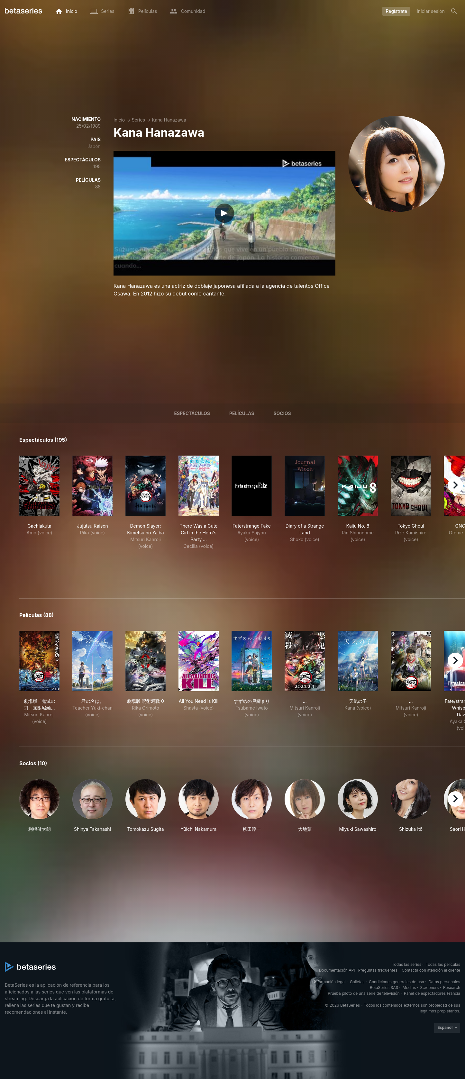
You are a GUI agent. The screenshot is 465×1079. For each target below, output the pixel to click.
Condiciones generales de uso (396, 981)
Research (451, 987)
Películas (241, 413)
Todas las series (406, 964)
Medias (409, 987)
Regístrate (396, 11)
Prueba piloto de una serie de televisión (363, 993)
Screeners (429, 987)
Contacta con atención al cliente (431, 970)
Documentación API (337, 970)
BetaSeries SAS (384, 987)
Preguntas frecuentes (377, 970)
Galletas (357, 981)
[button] (39, 805)
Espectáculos (192, 413)
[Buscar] (454, 11)
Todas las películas (443, 964)
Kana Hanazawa (169, 119)
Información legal (329, 981)
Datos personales (444, 981)
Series (138, 119)
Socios (282, 413)
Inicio (119, 119)
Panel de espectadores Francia (432, 993)
